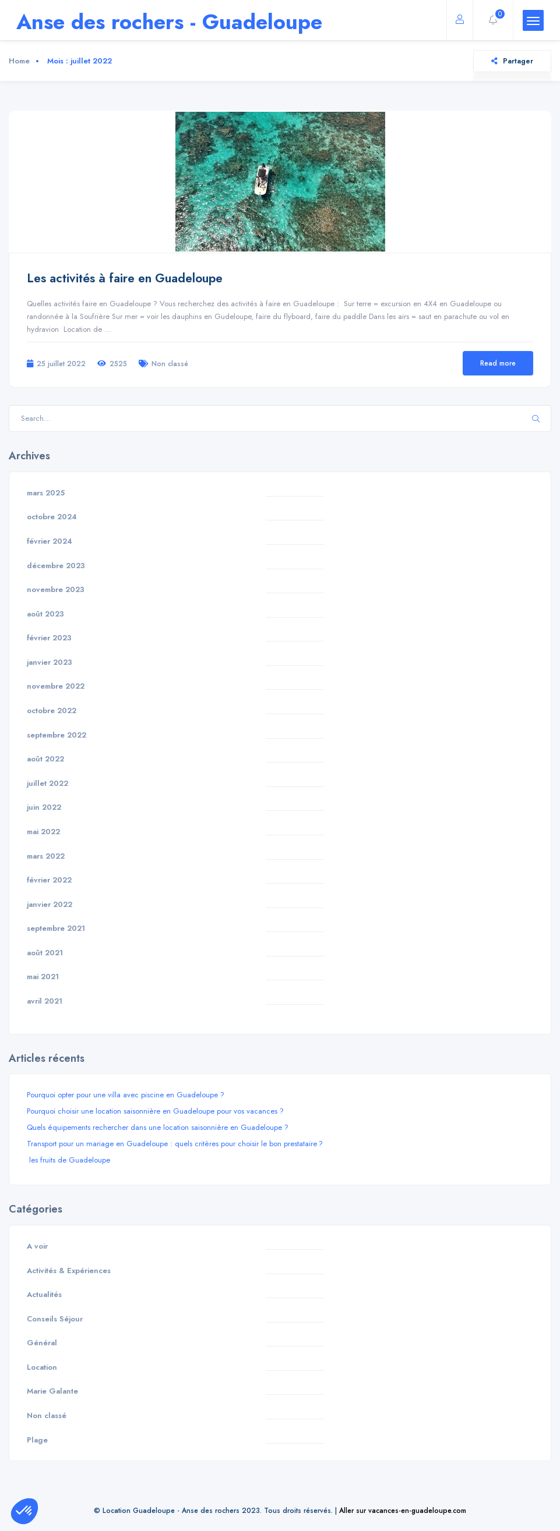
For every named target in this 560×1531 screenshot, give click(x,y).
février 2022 (49, 879)
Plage (37, 1439)
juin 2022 (44, 807)
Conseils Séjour (55, 1318)
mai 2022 (43, 831)
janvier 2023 (49, 662)
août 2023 (45, 613)
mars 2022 (46, 856)
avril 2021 (44, 1001)
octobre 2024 (52, 516)
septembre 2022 (56, 734)
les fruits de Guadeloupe (68, 1159)
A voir (37, 1246)
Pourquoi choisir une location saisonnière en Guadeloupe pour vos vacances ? (155, 1111)
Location (42, 1367)
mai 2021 (43, 976)
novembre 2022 (55, 686)
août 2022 (45, 758)
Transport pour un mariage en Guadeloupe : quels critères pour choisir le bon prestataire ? (175, 1143)
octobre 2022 (51, 710)
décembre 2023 (56, 565)
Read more (498, 363)
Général (42, 1342)
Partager (512, 61)
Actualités (44, 1294)
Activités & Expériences (69, 1270)
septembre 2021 (56, 928)
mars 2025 (46, 492)
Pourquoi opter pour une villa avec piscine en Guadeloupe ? (125, 1094)
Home (19, 60)
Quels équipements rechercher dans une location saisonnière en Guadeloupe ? (157, 1127)
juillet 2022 (47, 783)
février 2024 (49, 541)
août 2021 (45, 952)
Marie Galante (52, 1391)
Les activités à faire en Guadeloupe (125, 278)
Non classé (170, 363)
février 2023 (49, 637)
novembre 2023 (55, 589)
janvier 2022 (49, 904)
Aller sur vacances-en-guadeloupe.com (402, 1510)
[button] (24, 1511)
